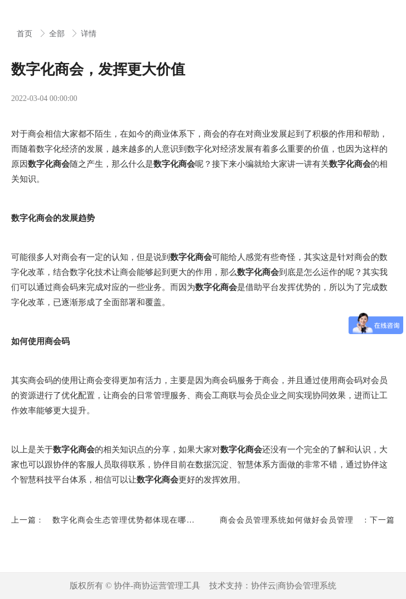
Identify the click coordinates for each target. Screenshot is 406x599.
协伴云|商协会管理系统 (293, 585)
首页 (26, 34)
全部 (58, 34)
